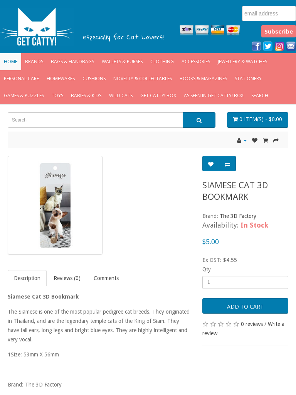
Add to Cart (245, 306)
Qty (206, 269)
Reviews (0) (67, 278)
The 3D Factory (238, 216)
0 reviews (252, 324)
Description (27, 278)
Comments (106, 278)
